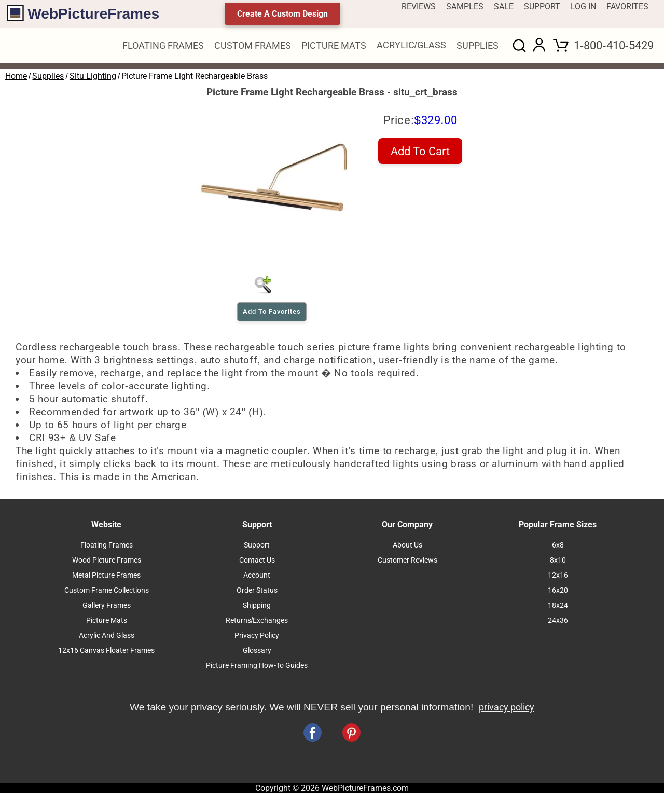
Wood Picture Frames (106, 560)
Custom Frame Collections (106, 590)
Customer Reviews (407, 560)
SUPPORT (542, 6)
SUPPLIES (478, 45)
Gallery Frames (106, 605)
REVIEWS (419, 6)
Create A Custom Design (282, 14)
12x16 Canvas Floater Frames (106, 650)
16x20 (558, 590)
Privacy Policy (256, 635)
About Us (407, 545)
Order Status (257, 590)
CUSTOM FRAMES (252, 45)
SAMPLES (464, 6)
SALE (504, 6)
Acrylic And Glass (106, 635)
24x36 (558, 620)
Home (16, 76)
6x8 (558, 545)
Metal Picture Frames (106, 575)
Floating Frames (106, 545)
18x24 (558, 605)
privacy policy (506, 707)
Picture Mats (106, 620)
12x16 (558, 575)
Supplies (48, 76)
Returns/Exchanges (257, 620)
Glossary (257, 650)
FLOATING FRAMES (163, 45)
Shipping (257, 605)
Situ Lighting (93, 76)
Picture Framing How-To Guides (257, 665)
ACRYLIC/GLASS (411, 45)
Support (257, 545)
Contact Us (257, 560)
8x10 (558, 560)
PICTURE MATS (333, 45)
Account (256, 575)
